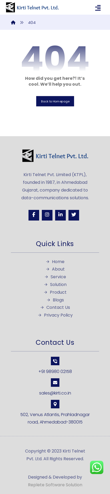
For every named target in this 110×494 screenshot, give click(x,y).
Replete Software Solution (55, 485)
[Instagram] (47, 215)
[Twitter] (73, 215)
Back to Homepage (55, 101)
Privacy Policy (55, 315)
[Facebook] (33, 215)
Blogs (55, 300)
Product (55, 292)
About (55, 269)
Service (55, 277)
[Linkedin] (60, 215)
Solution (55, 284)
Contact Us (55, 307)
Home (55, 262)
